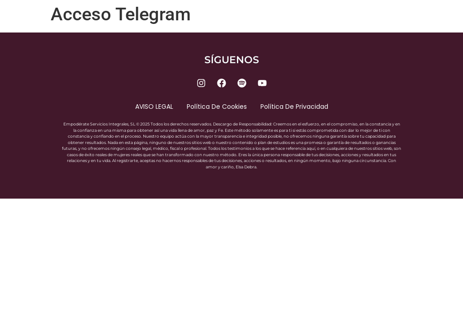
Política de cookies (217, 106)
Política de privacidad (294, 106)
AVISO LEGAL (154, 106)
